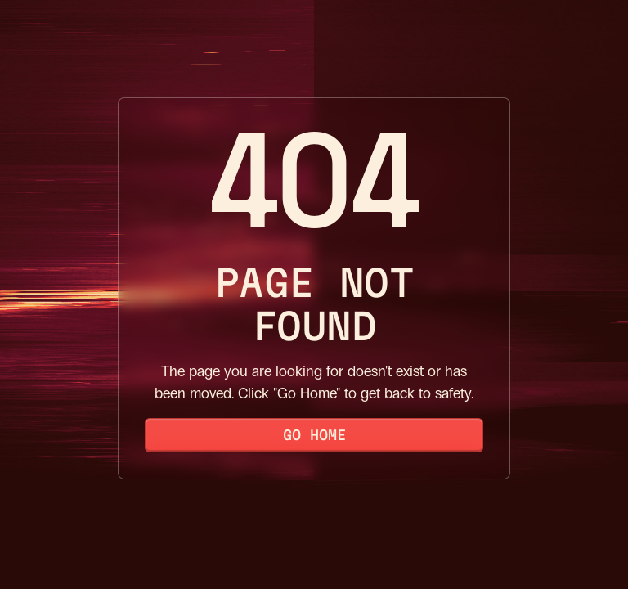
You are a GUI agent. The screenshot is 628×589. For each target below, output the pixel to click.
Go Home (314, 435)
